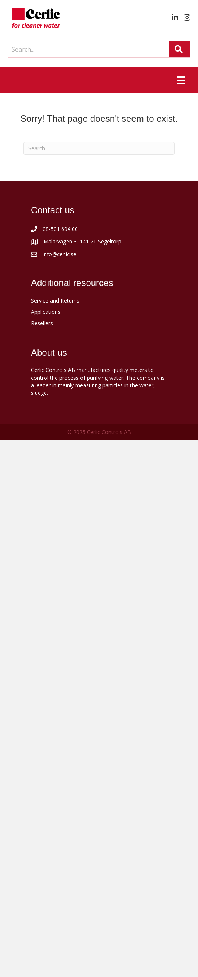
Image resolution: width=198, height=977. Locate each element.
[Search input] (86, 49)
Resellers (42, 323)
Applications (45, 311)
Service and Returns (55, 300)
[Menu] (181, 80)
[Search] (99, 148)
